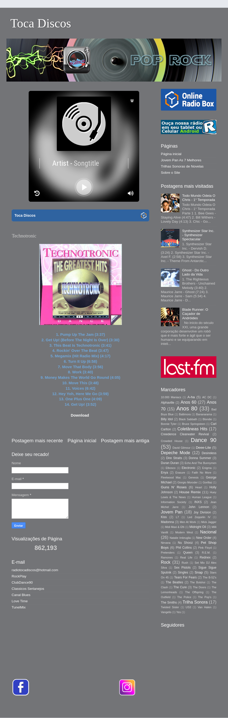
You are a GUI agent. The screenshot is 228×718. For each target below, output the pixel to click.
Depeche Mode (175, 452)
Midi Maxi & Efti (174, 526)
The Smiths (169, 602)
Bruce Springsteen (193, 423)
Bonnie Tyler (169, 423)
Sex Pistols (182, 567)
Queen (187, 552)
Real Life (186, 557)
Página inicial (82, 440)
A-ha (191, 397)
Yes (178, 612)
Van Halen (204, 607)
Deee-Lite (203, 447)
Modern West (184, 532)
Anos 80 (186, 408)
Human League (201, 497)
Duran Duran (170, 463)
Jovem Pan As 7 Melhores (181, 160)
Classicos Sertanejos (28, 589)
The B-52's (209, 577)
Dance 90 (203, 440)
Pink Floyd (205, 547)
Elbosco (170, 467)
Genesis (193, 477)
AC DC (206, 397)
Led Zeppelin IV (198, 517)
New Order (203, 538)
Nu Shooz (185, 543)
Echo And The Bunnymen (200, 463)
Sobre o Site (170, 173)
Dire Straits (174, 458)
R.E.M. (206, 552)
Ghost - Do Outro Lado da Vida (195, 272)
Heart (198, 487)
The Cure (180, 587)
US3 (188, 607)
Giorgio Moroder (187, 482)
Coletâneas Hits (192, 428)
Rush (185, 562)
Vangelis (166, 612)
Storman (149, 707)
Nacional (208, 532)
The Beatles (174, 582)
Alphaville (167, 402)
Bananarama (204, 414)
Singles (183, 572)
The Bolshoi (198, 582)
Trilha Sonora (195, 602)
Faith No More (201, 472)
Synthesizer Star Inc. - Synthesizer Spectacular (198, 235)
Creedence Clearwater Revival (185, 434)
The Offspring (194, 592)
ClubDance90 (22, 582)
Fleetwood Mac (171, 477)
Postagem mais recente (37, 440)
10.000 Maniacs (171, 397)
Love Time (20, 601)
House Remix (190, 492)
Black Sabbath (188, 419)
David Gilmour (181, 447)
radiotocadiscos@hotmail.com (35, 570)
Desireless (209, 453)
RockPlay (19, 576)
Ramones (167, 557)
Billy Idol (167, 419)
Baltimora (185, 414)
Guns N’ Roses (174, 487)
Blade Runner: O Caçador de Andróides (195, 314)
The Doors (199, 587)
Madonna (167, 522)
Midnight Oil (197, 527)
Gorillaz (207, 482)
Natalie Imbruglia (180, 537)
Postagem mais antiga (125, 440)
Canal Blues (21, 595)
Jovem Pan (172, 512)
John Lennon (198, 507)
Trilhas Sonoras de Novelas (182, 166)
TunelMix (19, 607)
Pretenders (168, 552)
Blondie (207, 419)
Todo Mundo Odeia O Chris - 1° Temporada (198, 198)
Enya (164, 472)
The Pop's (204, 597)
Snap (199, 572)
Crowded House (172, 441)
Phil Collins (184, 547)
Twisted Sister (170, 607)
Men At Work (188, 522)
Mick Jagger (208, 522)
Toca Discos (40, 23)
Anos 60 (188, 402)
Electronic (188, 468)
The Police (184, 597)
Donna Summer (200, 458)
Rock (165, 562)
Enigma (207, 467)
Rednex (205, 557)
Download (80, 415)
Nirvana (165, 542)
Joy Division (202, 512)
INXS (198, 502)
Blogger (187, 707)
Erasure (180, 472)
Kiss (164, 517)
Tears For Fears (185, 577)
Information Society (173, 502)
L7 (177, 517)
